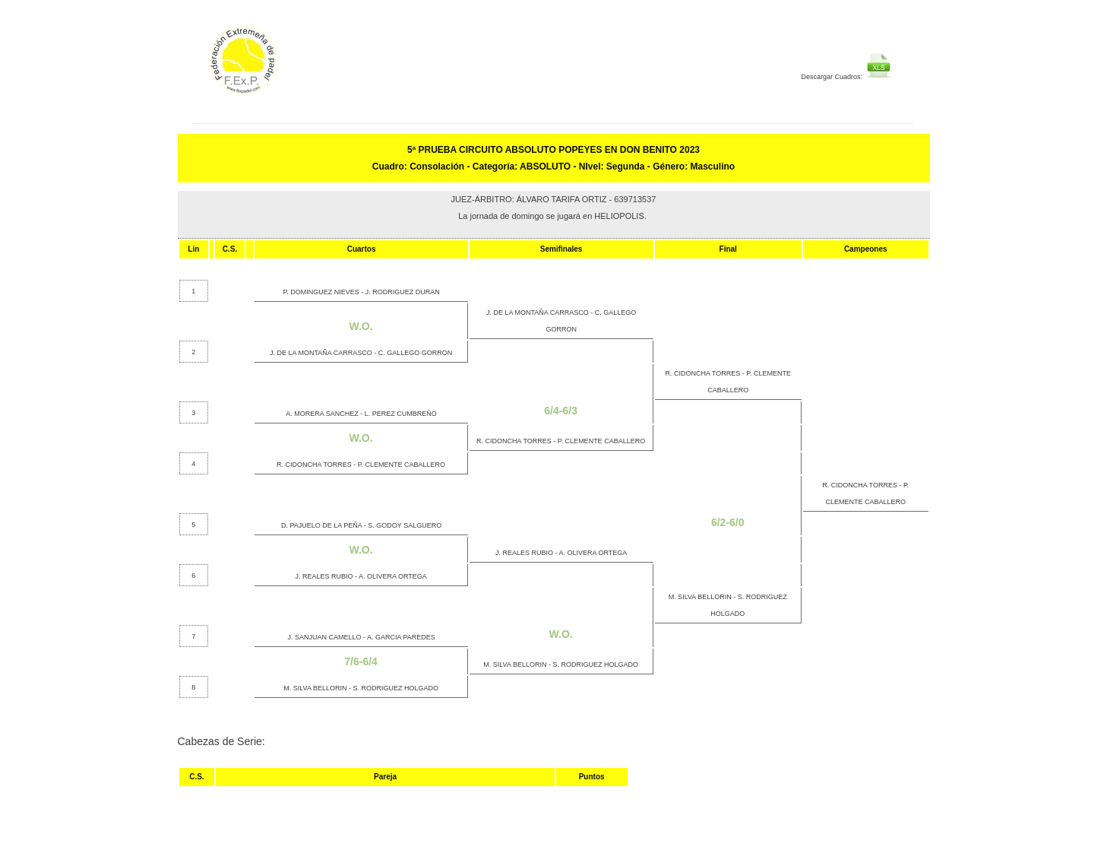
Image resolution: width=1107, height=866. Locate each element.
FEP (285, 68)
